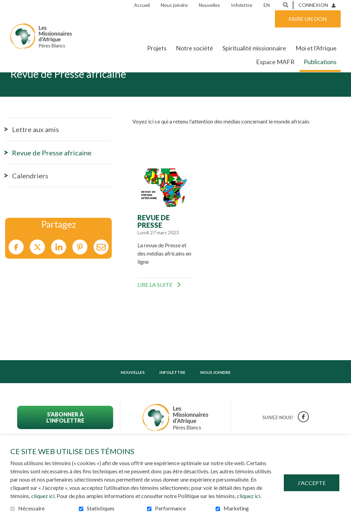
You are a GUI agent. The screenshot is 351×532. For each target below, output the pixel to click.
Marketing (236, 508)
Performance (170, 508)
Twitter (37, 268)
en (267, 5)
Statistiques (100, 508)
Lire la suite (164, 305)
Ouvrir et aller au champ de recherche (285, 5)
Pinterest (79, 268)
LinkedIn (58, 268)
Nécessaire (31, 508)
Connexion (313, 5)
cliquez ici (43, 496)
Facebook (16, 268)
